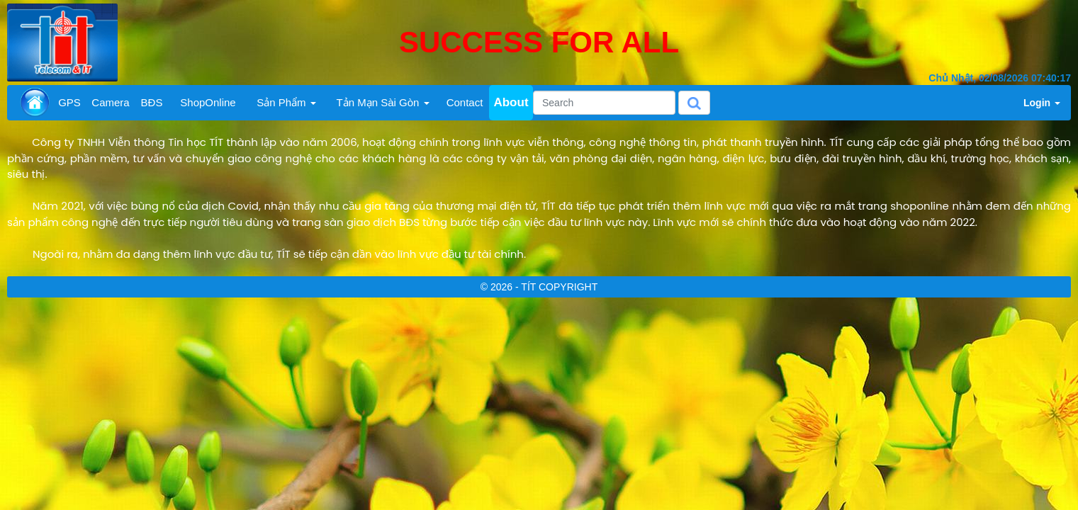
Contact (465, 102)
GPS (69, 102)
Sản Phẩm (286, 102)
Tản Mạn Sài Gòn (382, 102)
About (510, 102)
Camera (110, 102)
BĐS (152, 102)
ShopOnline (207, 102)
